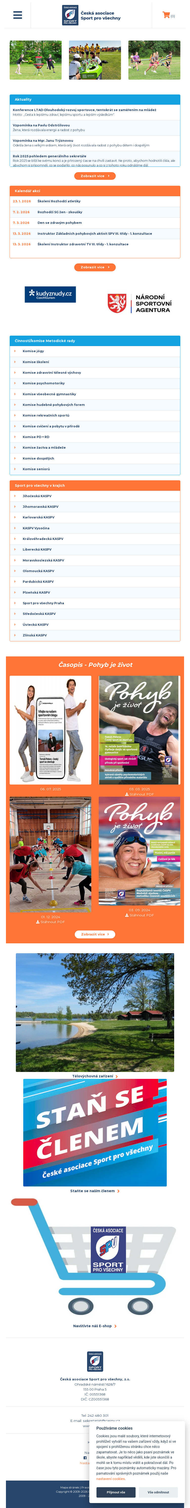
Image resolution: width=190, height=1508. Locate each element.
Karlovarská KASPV (38, 517)
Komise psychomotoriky (44, 383)
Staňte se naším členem (92, 1191)
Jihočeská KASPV (37, 496)
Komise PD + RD (36, 437)
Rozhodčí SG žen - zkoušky (60, 212)
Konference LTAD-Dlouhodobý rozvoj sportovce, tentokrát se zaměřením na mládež (84, 110)
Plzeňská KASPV (36, 592)
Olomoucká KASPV (38, 571)
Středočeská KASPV (39, 614)
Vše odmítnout (158, 1492)
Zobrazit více (95, 176)
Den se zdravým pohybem (60, 223)
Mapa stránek (69, 1487)
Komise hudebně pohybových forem (54, 405)
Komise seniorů (36, 469)
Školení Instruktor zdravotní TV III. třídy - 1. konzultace (83, 244)
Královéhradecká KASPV (43, 539)
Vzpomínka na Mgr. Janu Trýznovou (43, 140)
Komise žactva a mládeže (44, 447)
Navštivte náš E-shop (92, 1326)
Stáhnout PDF (142, 794)
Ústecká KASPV (35, 624)
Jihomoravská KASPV (40, 507)
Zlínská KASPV (35, 635)
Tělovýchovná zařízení (92, 1076)
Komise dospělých (38, 458)
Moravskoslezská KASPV (43, 560)
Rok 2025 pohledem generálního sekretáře (49, 156)
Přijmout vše (116, 1492)
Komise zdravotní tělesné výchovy (52, 372)
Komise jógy (33, 351)
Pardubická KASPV (38, 581)
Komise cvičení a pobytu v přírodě (51, 426)
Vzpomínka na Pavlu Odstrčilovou (41, 125)
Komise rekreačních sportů (46, 415)
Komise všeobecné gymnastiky (49, 394)
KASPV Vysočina (36, 528)
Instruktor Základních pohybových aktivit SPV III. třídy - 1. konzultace (95, 233)
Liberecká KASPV (37, 549)
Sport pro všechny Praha (43, 603)
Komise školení (36, 362)
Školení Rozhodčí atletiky (59, 201)
